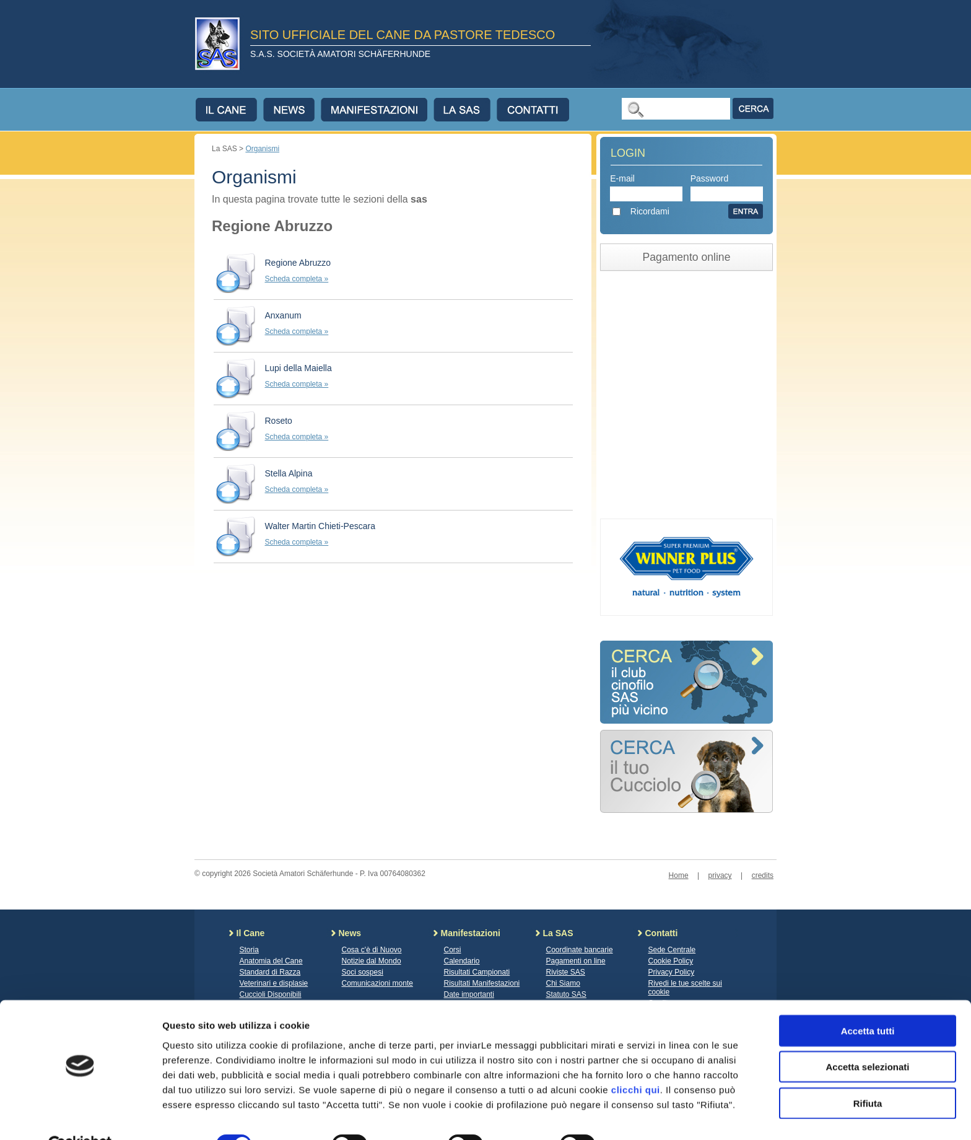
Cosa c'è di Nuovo (372, 949)
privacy (720, 875)
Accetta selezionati (867, 1038)
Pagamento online (687, 257)
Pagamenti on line (576, 961)
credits (762, 875)
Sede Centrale (672, 949)
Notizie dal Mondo (371, 961)
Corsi (452, 949)
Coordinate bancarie (579, 949)
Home (679, 875)
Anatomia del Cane (271, 961)
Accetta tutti (868, 1001)
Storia (249, 949)
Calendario (462, 961)
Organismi (262, 148)
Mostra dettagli (651, 1115)
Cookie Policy (671, 961)
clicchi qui (635, 1060)
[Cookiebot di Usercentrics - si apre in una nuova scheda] (80, 1116)
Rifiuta (867, 1074)
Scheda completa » (297, 278)
